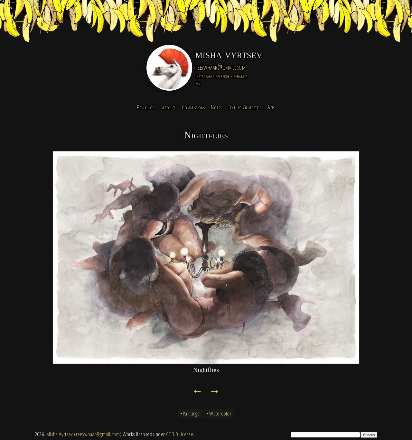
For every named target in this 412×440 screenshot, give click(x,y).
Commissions (193, 107)
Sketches (168, 107)
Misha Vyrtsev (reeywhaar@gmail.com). (84, 434)
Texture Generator (245, 107)
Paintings (145, 107)
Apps (271, 107)
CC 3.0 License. (180, 434)
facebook (222, 76)
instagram (203, 76)
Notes (216, 107)
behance (240, 76)
